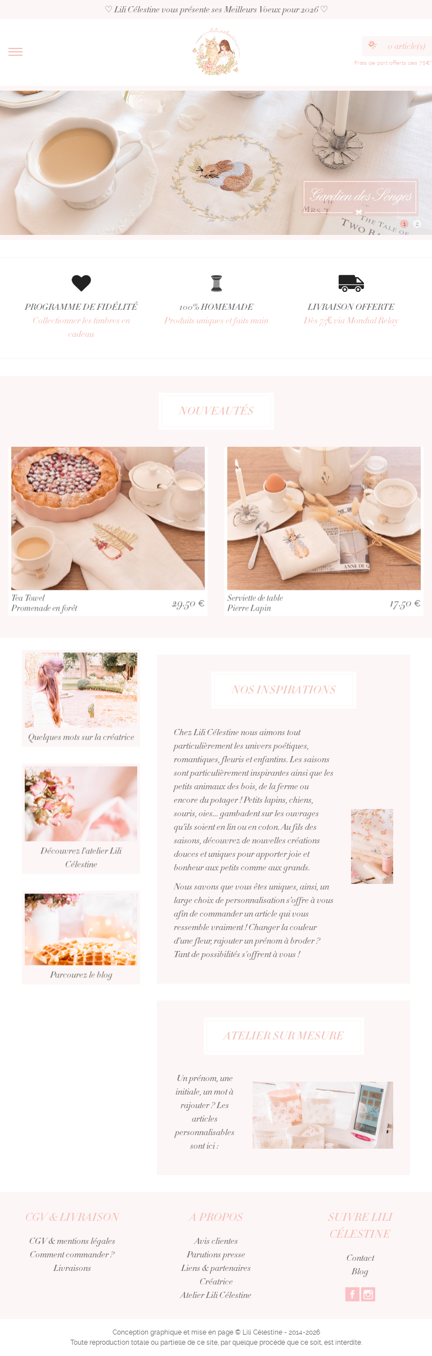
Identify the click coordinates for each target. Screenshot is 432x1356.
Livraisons (72, 1268)
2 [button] (417, 224)
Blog (360, 1271)
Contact (360, 1258)
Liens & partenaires (216, 1268)
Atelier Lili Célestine (216, 1295)
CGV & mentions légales (72, 1241)
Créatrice (216, 1281)
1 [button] (404, 224)
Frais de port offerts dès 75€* (393, 63)
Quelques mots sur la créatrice (81, 731)
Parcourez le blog (81, 969)
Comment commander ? (72, 1254)
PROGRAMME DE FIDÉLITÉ (81, 321)
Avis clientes (216, 1241)
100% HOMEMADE (216, 314)
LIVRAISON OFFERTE (351, 314)
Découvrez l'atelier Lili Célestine (81, 851)
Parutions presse (216, 1254)
